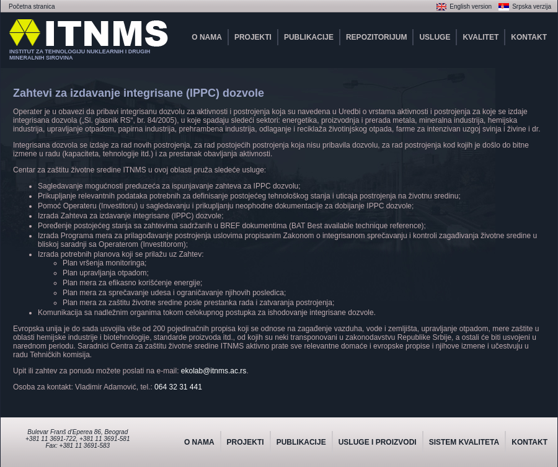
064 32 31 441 (178, 387)
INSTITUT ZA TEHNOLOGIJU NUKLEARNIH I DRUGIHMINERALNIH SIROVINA (79, 54)
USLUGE (434, 37)
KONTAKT (529, 37)
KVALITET (480, 37)
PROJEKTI (253, 37)
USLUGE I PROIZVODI (378, 442)
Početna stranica (32, 6)
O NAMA (207, 37)
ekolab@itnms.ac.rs (214, 371)
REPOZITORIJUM (376, 37)
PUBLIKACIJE (309, 37)
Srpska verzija (531, 6)
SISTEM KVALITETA (464, 442)
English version (471, 6)
